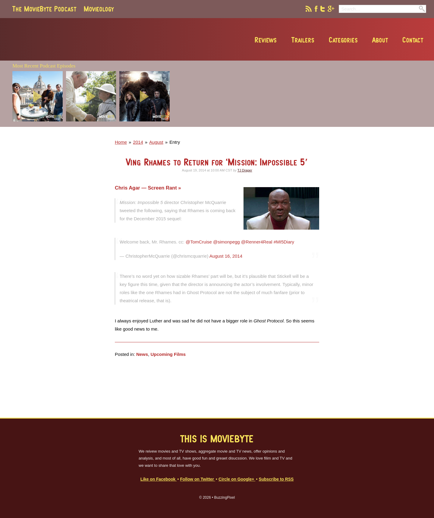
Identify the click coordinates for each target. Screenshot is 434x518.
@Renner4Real (256, 241)
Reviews (265, 40)
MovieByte (80, 39)
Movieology (99, 9)
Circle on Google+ (237, 479)
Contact (412, 40)
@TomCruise (199, 241)
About (380, 40)
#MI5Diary (284, 241)
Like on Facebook (158, 479)
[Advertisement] (339, 125)
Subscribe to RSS (276, 479)
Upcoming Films (168, 354)
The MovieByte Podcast (44, 9)
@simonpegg (226, 241)
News (142, 354)
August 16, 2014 (225, 256)
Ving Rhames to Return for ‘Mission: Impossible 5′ (217, 162)
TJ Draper (244, 170)
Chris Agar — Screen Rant (146, 187)
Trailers (302, 40)
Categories (343, 40)
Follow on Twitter (197, 479)
